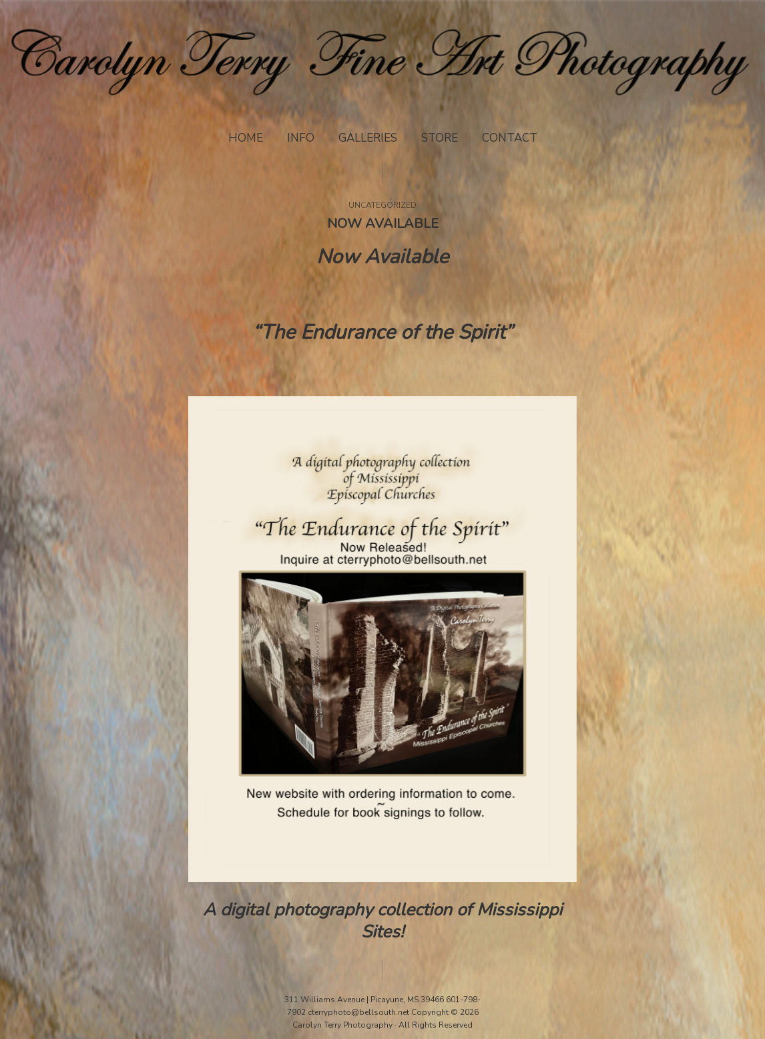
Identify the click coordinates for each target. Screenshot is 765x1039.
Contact (509, 138)
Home (245, 138)
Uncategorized (382, 205)
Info (300, 138)
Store (439, 138)
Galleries (367, 138)
